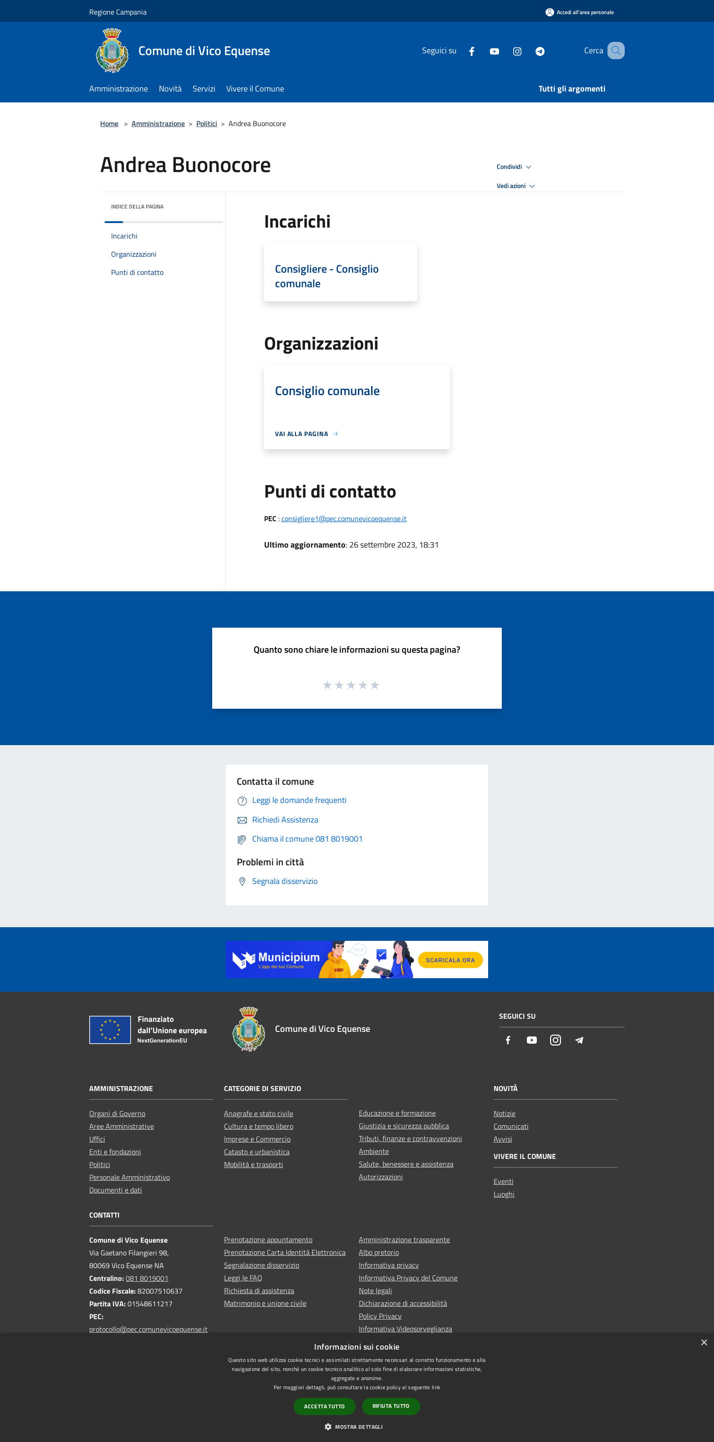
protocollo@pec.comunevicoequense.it (148, 1329)
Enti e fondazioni (115, 1151)
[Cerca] (614, 50)
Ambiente (374, 1151)
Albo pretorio (379, 1252)
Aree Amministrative (121, 1126)
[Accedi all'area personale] (580, 12)
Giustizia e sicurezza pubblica (404, 1125)
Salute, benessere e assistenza (406, 1163)
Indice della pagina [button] (137, 206)
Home (109, 123)
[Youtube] (483, 50)
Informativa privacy (389, 1264)
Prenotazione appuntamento (268, 1239)
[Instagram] (506, 50)
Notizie (504, 1113)
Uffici (97, 1138)
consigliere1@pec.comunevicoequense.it (344, 518)
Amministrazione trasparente (404, 1239)
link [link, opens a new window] (436, 1387)
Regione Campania (118, 11)
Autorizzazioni (381, 1176)
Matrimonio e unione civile (265, 1303)
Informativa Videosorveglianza (405, 1328)
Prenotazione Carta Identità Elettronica (285, 1252)
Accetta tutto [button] (324, 1406)
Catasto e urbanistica (257, 1151)
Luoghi (504, 1193)
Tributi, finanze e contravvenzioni (410, 1138)
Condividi (515, 167)
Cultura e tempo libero (258, 1126)
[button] (357, 1426)
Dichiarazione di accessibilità (403, 1303)
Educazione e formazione (397, 1112)
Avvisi (503, 1138)
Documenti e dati (115, 1189)
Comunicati (511, 1126)
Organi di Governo (117, 1113)
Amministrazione (158, 123)
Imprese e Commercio (257, 1138)
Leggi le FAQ (243, 1277)
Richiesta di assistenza (259, 1290)
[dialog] (357, 1387)
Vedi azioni (517, 186)
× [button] (703, 1343)
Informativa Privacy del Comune (408, 1277)
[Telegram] (529, 50)
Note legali (375, 1290)
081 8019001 (147, 1278)
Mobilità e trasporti (253, 1164)
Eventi (504, 1181)
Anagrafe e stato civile (258, 1113)
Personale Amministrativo (129, 1177)
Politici (206, 123)
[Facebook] (460, 50)
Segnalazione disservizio (261, 1264)
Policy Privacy (380, 1315)
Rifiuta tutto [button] (391, 1405)
